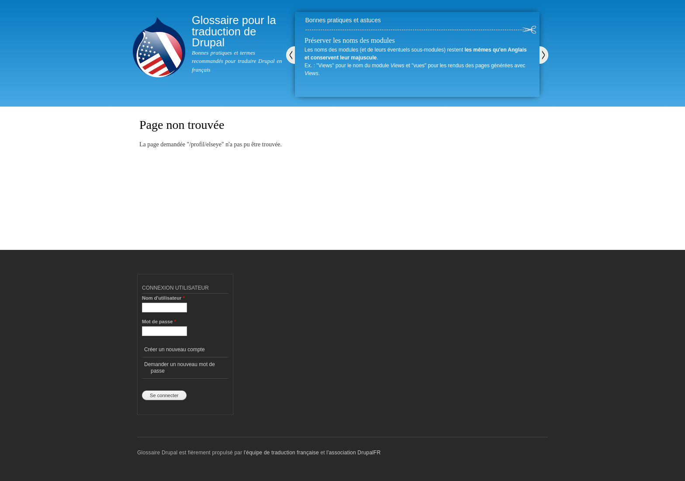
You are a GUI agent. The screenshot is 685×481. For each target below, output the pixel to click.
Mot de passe (159, 321)
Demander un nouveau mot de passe (179, 367)
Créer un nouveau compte (174, 349)
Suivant (544, 55)
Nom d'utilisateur (163, 298)
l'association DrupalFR (353, 453)
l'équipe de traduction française (281, 453)
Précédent (290, 55)
